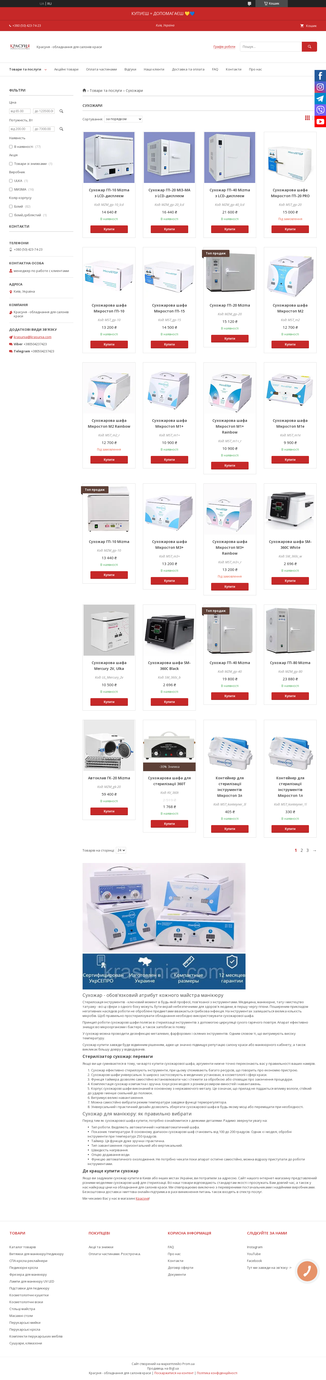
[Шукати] (309, 47)
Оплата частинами (101, 69)
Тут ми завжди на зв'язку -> (269, 1267)
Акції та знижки (101, 1247)
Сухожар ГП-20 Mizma (230, 305)
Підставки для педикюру (29, 1288)
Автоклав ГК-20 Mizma (109, 777)
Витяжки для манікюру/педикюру (36, 1254)
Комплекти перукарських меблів (36, 1336)
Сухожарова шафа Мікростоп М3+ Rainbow (229, 547)
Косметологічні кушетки (29, 1295)
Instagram (255, 1247)
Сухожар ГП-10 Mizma (109, 541)
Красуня (142, 1198)
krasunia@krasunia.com (32, 337)
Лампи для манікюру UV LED (31, 1281)
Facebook (254, 1260)
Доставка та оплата (188, 69)
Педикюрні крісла (23, 1267)
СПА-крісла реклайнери (28, 1260)
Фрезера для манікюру (28, 1274)
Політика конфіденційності (217, 1373)
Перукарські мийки (24, 1322)
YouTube (254, 1254)
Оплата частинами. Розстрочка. (115, 1254)
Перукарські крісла (24, 1329)
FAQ (215, 69)
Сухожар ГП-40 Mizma (230, 662)
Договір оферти (180, 1267)
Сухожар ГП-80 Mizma (290, 662)
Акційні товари (66, 69)
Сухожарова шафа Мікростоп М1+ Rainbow (229, 426)
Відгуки (130, 69)
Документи (177, 1274)
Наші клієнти (154, 69)
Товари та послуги (25, 69)
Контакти (233, 69)
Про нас (255, 69)
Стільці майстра (22, 1308)
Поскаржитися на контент (174, 1373)
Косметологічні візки (26, 1302)
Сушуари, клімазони (25, 1343)
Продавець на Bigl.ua (163, 1368)
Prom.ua (188, 1364)
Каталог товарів (22, 1247)
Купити (109, 229)
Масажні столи (21, 1315)
